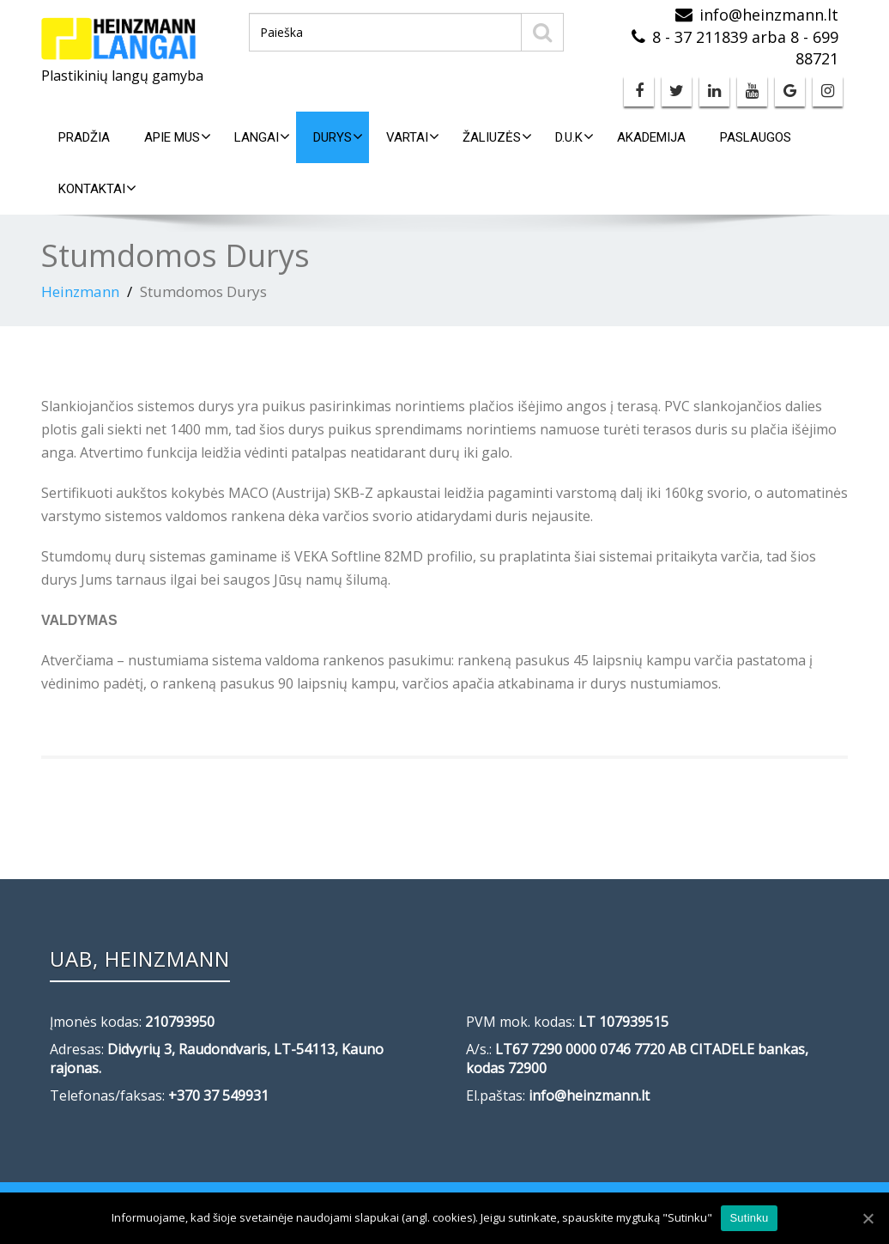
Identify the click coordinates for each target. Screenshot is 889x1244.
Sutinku (748, 1217)
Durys (338, 137)
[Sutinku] (867, 1218)
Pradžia (84, 137)
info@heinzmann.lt (768, 14)
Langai (262, 137)
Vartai (412, 137)
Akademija (651, 137)
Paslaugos (755, 137)
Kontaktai (97, 188)
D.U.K (574, 137)
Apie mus (177, 137)
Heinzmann (80, 291)
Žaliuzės (497, 137)
